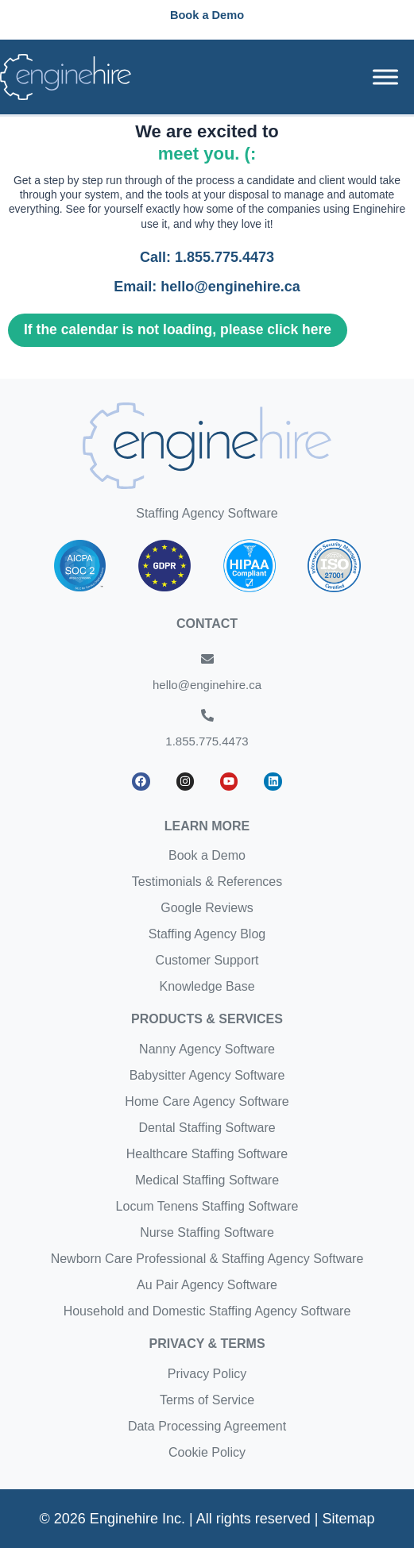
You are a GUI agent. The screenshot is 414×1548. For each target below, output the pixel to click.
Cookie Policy (207, 1452)
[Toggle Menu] (385, 76)
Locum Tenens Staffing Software (207, 1206)
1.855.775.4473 (206, 741)
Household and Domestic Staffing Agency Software (207, 1311)
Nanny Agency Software (207, 1049)
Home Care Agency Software (206, 1101)
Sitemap (348, 1519)
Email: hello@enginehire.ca (207, 287)
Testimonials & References (207, 881)
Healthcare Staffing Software (207, 1154)
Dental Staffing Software (206, 1127)
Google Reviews (207, 908)
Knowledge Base (206, 986)
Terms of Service (207, 1400)
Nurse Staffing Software (207, 1232)
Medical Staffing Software (207, 1180)
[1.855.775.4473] (207, 715)
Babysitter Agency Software (207, 1075)
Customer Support (207, 960)
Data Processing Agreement (207, 1426)
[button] (207, 15)
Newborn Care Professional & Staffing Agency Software (207, 1258)
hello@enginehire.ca (207, 684)
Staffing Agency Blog (207, 934)
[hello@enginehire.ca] (207, 659)
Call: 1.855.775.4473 (207, 257)
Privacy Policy (207, 1373)
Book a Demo (207, 855)
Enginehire (379, 208)
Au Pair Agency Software (207, 1285)
